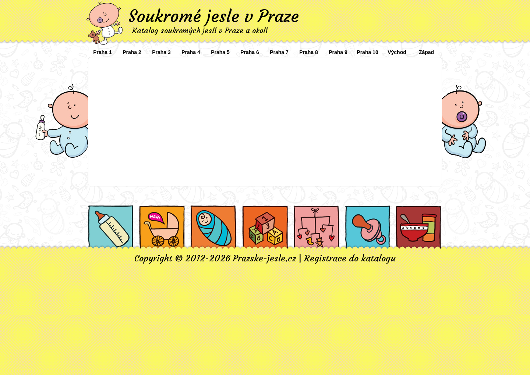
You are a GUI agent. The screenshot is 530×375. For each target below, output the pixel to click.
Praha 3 (161, 52)
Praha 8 (308, 52)
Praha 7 (279, 52)
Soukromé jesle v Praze (213, 16)
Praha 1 (102, 52)
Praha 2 (132, 52)
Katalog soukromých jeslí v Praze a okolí (200, 30)
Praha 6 (249, 52)
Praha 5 (220, 52)
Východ (397, 52)
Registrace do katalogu (350, 258)
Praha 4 (190, 52)
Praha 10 (367, 52)
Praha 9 (338, 52)
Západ (426, 52)
